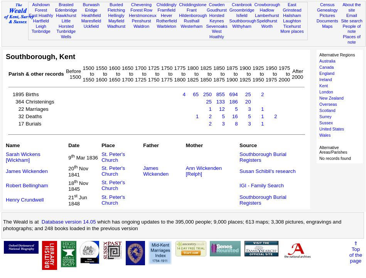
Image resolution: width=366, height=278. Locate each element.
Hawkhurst (66, 15)
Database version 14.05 (69, 222)
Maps (327, 26)
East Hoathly (41, 15)
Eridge (91, 10)
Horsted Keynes (216, 18)
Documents (327, 21)
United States (331, 129)
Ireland (325, 79)
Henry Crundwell (25, 200)
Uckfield (91, 26)
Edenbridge (66, 10)
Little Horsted (66, 24)
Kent (323, 85)
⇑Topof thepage (355, 252)
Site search (352, 21)
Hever (166, 15)
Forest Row (141, 10)
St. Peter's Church (113, 157)
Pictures (327, 15)
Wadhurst (116, 26)
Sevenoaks (216, 26)
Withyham (241, 26)
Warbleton (166, 26)
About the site (351, 7)
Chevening (141, 4)
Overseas (328, 104)
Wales (325, 135)
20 (248, 102)
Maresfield (91, 21)
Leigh (41, 26)
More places (292, 31)
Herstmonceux (143, 15)
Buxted (116, 4)
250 (207, 94)
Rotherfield (166, 21)
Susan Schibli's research (268, 171)
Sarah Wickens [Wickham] (23, 157)
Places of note (352, 39)
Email (351, 15)
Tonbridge (41, 31)
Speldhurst (267, 21)
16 (235, 116)
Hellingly (116, 15)
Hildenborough (193, 15)
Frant (192, 10)
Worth (266, 26)
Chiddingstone (192, 4)
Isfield (242, 15)
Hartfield (41, 21)
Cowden (217, 4)
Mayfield (116, 21)
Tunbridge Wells (66, 34)
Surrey (325, 116)
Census (327, 4)
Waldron (141, 26)
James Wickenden (27, 171)
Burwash (91, 4)
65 (196, 94)
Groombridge (242, 10)
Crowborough (267, 4)
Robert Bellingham (27, 185)
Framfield (166, 10)
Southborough (242, 21)
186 (233, 102)
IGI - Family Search (262, 185)
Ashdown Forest (41, 7)
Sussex (326, 122)
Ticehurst (292, 26)
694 (233, 94)
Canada (326, 67)
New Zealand (331, 98)
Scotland (327, 110)
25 (248, 94)
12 (222, 109)
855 (220, 94)
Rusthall (191, 21)
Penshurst (141, 21)
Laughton (292, 21)
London (326, 92)
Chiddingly (167, 4)
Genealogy (327, 10)
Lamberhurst (267, 15)
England (326, 73)
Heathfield (91, 15)
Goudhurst (217, 10)
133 (220, 102)
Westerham (192, 26)
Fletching (116, 10)
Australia (327, 61)
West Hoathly (216, 34)
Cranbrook (242, 4)
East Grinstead (292, 7)
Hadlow (267, 10)
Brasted (66, 4)
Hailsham (292, 15)
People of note (351, 29)
